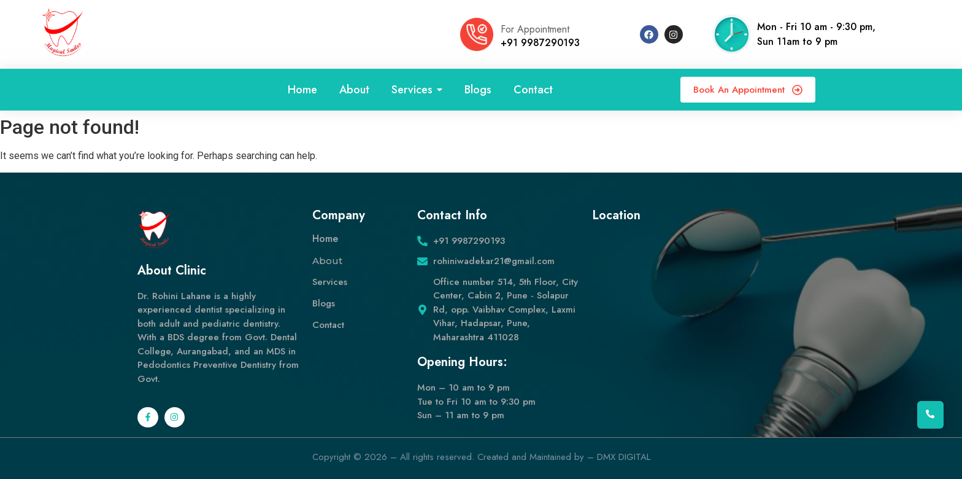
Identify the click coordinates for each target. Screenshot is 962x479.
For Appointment (535, 29)
